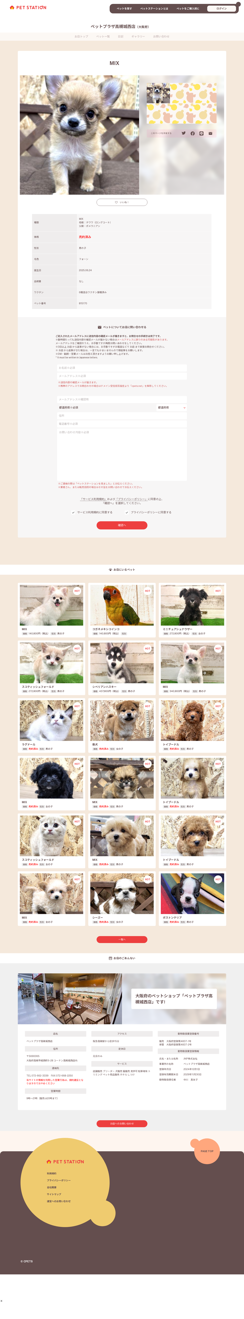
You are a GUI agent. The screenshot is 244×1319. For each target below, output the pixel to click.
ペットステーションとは (154, 8)
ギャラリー (138, 36)
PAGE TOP (207, 1195)
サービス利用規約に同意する (95, 512)
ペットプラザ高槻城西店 (121, 26)
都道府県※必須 (68, 407)
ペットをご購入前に (188, 8)
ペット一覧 (103, 36)
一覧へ (122, 984)
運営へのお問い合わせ (59, 1246)
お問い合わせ (161, 36)
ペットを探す (124, 8)
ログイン (222, 8)
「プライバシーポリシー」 (131, 499)
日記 (120, 36)
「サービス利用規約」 (93, 499)
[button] (1, 1301)
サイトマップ (54, 1239)
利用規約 (52, 1217)
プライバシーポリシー (59, 1224)
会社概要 (52, 1231)
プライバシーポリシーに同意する (151, 512)
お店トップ (81, 36)
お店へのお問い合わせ (122, 1168)
